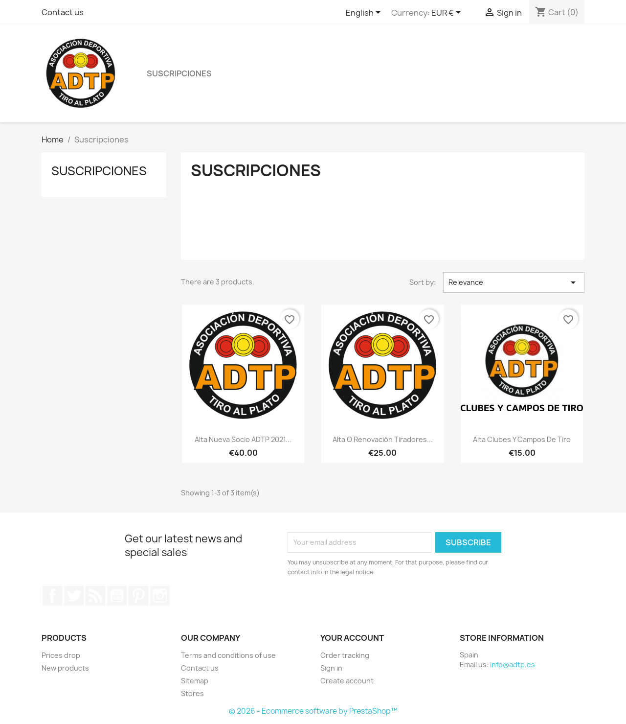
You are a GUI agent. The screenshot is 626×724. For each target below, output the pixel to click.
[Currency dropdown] (447, 13)
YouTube (117, 596)
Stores (192, 693)
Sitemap (194, 680)
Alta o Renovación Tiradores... (383, 439)
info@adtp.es (512, 664)
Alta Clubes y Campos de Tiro (522, 439)
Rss (95, 596)
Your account (352, 637)
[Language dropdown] (365, 13)
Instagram (160, 596)
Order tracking (344, 655)
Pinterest (138, 596)
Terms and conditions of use (228, 655)
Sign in (331, 668)
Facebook (52, 596)
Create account (347, 680)
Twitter (74, 596)
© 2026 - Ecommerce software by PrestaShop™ (313, 711)
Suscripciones (179, 73)
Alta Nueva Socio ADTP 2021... (243, 439)
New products (65, 668)
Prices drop (61, 655)
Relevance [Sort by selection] (513, 282)
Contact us (63, 12)
